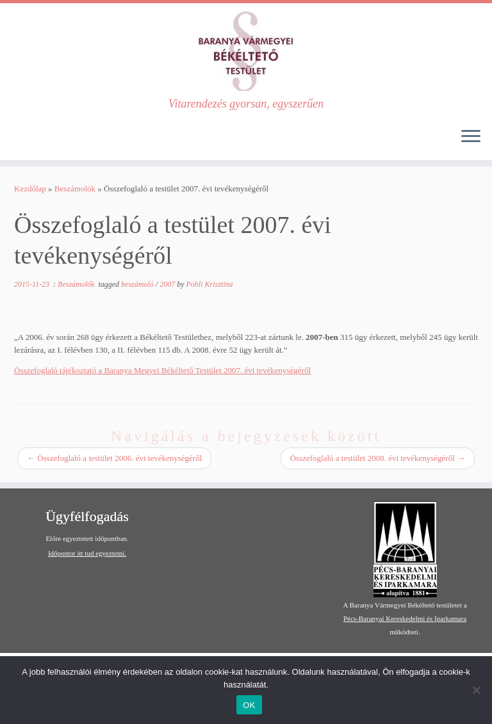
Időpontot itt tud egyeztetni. (87, 553)
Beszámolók (74, 188)
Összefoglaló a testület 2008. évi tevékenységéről (377, 458)
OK (249, 705)
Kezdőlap (30, 188)
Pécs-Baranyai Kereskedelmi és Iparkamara (404, 618)
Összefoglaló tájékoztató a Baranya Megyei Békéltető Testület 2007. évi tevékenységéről (162, 370)
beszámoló (138, 284)
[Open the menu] (470, 137)
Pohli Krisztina (209, 284)
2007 (168, 284)
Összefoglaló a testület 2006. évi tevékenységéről (114, 458)
